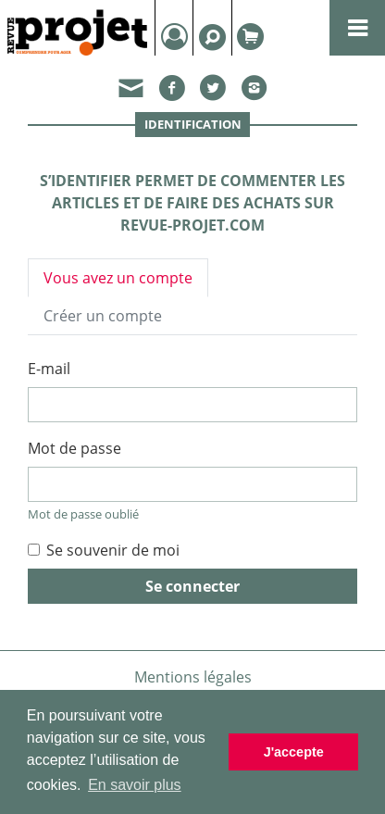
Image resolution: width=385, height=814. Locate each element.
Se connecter (192, 586)
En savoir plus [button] (134, 785)
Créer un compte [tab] (102, 316)
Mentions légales (193, 677)
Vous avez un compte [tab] (117, 278)
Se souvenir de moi (113, 550)
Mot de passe (74, 448)
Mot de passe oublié (83, 514)
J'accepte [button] (294, 752)
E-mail (49, 368)
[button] (132, 91)
